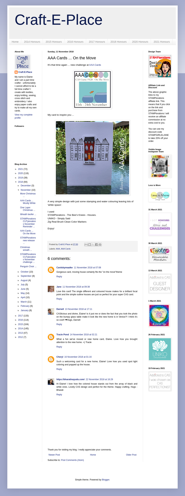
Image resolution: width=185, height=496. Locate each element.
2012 (21, 337)
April (23, 297)
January (25, 310)
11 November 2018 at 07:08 (87, 267)
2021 (21, 169)
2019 (21, 177)
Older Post (131, 455)
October (25, 272)
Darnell (60, 309)
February (25, 306)
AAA (58, 249)
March (24, 302)
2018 (21, 182)
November (26, 190)
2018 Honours (118, 41)
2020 (21, 173)
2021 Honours (162, 41)
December (26, 185)
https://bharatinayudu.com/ (70, 379)
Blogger (105, 479)
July (23, 284)
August (24, 280)
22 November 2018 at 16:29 (99, 379)
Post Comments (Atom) (72, 460)
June (23, 289)
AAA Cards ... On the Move (28, 232)
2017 (21, 315)
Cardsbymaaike (64, 267)
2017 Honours (97, 41)
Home (15, 41)
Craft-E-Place (59, 20)
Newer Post (54, 455)
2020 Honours (140, 41)
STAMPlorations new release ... (28, 240)
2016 (21, 320)
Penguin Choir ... (28, 266)
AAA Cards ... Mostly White (28, 201)
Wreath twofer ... (28, 214)
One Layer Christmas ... (27, 208)
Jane (58, 287)
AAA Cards (95, 65)
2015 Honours (54, 41)
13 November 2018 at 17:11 (78, 309)
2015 (21, 324)
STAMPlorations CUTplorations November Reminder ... (28, 222)
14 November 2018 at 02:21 (83, 334)
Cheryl (59, 357)
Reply (59, 276)
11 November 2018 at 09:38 (76, 287)
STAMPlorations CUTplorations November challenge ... (28, 258)
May (23, 293)
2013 (21, 333)
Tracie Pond (62, 334)
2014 (21, 328)
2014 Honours (32, 41)
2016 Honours (75, 41)
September (26, 276)
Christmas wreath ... (26, 248)
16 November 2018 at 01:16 (78, 357)
